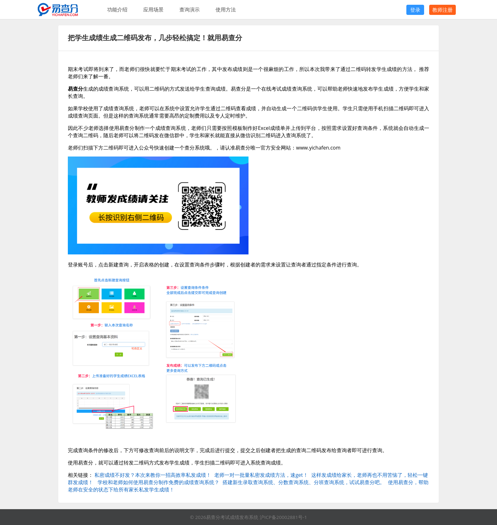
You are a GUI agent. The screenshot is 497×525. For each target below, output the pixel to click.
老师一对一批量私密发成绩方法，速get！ (261, 474)
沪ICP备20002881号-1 (283, 517)
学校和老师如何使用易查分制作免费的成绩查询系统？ (158, 482)
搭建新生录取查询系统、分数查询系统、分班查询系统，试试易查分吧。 (304, 482)
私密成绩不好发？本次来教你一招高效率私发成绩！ (152, 474)
